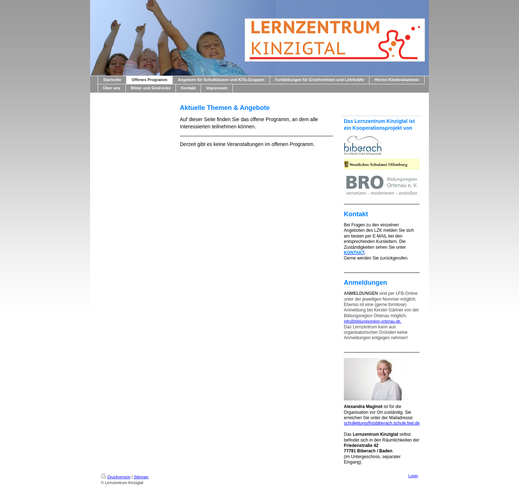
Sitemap (141, 477)
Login (413, 476)
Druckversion (115, 477)
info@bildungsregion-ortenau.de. (373, 321)
